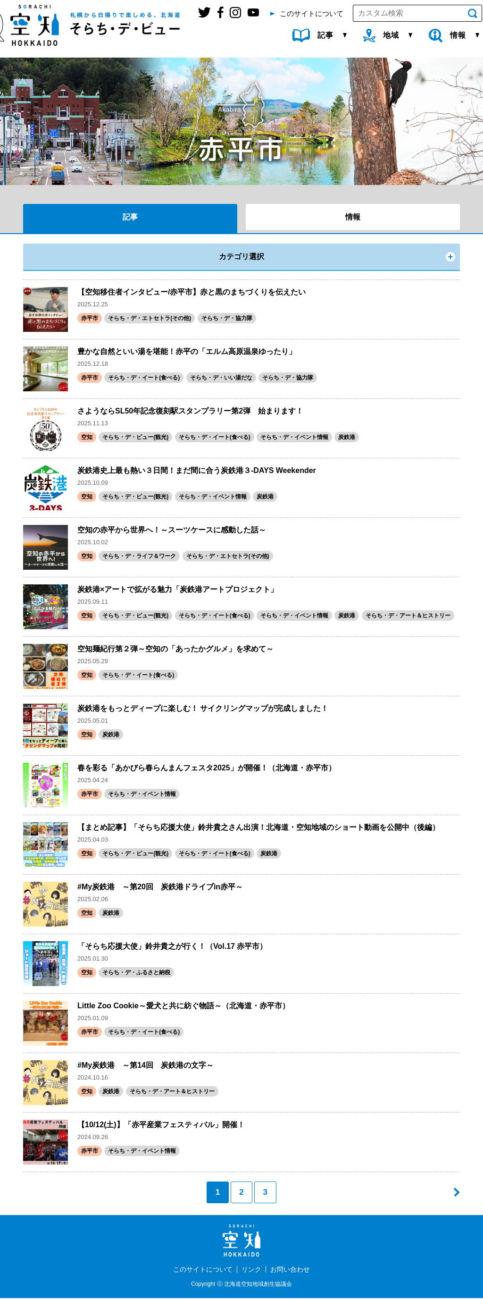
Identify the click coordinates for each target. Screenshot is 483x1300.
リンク (251, 1271)
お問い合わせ (290, 1271)
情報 (352, 217)
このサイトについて (203, 1271)
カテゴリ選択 (241, 257)
